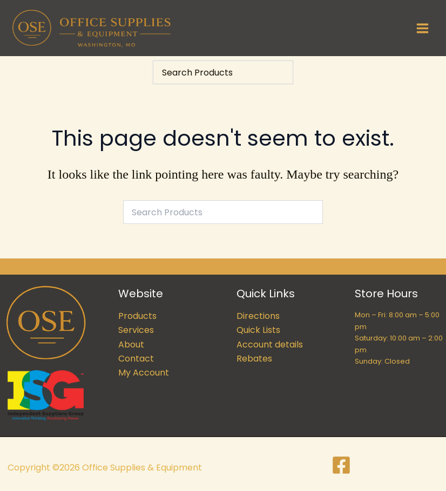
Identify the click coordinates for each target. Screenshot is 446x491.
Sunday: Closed (382, 361)
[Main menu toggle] (422, 27)
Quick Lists (258, 330)
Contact (136, 358)
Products (137, 316)
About (131, 344)
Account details (269, 344)
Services (136, 330)
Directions (258, 316)
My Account (143, 373)
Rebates (254, 358)
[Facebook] (341, 465)
